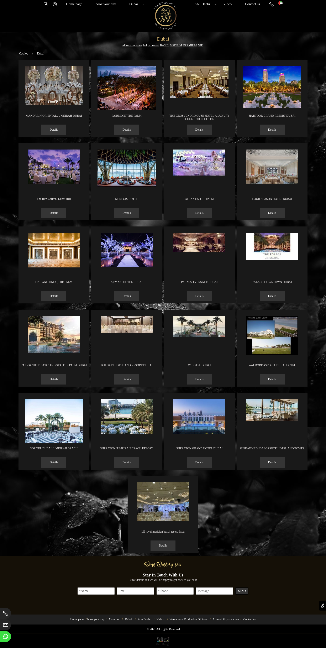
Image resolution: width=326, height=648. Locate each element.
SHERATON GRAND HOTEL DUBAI (199, 448)
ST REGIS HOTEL (126, 198)
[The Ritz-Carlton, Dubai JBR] (54, 183)
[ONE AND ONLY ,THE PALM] (54, 266)
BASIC (164, 45)
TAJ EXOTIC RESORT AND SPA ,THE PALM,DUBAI (54, 365)
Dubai (135, 4)
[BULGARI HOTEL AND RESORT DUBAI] (127, 331)
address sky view (132, 45)
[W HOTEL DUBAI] (199, 335)
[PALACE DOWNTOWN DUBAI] (272, 259)
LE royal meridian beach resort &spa (162, 531)
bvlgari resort (151, 45)
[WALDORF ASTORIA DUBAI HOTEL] (272, 354)
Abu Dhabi (204, 4)
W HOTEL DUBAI (199, 365)
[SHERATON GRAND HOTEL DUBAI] (199, 432)
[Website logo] (280, 2)
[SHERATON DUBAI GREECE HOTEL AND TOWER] (272, 420)
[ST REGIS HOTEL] (127, 186)
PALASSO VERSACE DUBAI (199, 282)
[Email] (5, 626)
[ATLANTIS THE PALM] (199, 174)
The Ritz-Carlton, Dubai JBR (54, 198)
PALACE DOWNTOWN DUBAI (272, 282)
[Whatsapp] (5, 637)
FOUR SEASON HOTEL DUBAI (272, 198)
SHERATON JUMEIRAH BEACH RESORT (126, 448)
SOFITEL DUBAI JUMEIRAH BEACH (54, 448)
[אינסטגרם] (55, 4)
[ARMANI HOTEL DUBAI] (127, 266)
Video (227, 4)
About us (113, 619)
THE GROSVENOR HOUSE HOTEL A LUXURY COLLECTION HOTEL (199, 117)
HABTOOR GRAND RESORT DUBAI (272, 115)
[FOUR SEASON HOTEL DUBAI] (272, 183)
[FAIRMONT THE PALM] (127, 109)
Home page (74, 4)
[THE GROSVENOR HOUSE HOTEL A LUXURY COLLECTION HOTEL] (199, 97)
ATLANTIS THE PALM (199, 198)
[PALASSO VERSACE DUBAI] (199, 251)
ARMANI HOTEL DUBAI (126, 282)
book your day (105, 4)
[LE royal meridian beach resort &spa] (163, 520)
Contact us (252, 4)
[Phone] (271, 4)
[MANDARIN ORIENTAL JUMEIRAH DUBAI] (54, 103)
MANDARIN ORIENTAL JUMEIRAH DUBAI (54, 115)
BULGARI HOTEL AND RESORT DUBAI (126, 365)
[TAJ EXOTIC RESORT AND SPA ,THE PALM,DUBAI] (54, 351)
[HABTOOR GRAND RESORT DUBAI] (272, 107)
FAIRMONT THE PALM (126, 115)
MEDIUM (176, 45)
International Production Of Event (188, 619)
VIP (200, 45)
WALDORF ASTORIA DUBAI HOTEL (272, 365)
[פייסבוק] (45, 4)
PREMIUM (190, 45)
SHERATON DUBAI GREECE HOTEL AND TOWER (272, 448)
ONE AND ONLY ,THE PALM (53, 282)
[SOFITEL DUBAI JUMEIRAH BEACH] (54, 441)
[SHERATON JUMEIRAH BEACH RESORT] (127, 432)
